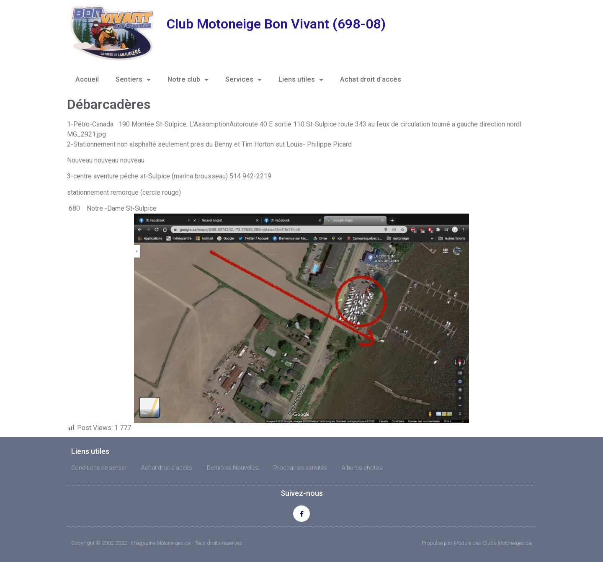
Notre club (188, 79)
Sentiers (133, 79)
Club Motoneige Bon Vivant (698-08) (276, 24)
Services (243, 79)
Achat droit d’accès (370, 79)
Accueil (87, 79)
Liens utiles (300, 79)
